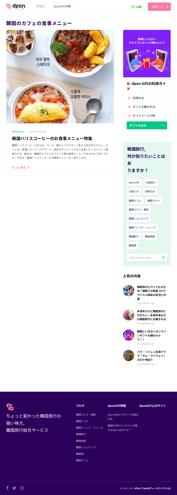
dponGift (18, 131)
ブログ (80, 405)
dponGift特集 (117, 405)
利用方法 (138, 98)
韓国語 (132, 245)
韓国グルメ (153, 200)
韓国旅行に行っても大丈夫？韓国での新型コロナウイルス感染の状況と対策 (151, 293)
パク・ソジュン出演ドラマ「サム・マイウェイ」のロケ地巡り (151, 356)
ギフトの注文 (137, 125)
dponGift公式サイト (152, 405)
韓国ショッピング (138, 218)
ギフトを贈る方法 (144, 107)
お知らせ (134, 191)
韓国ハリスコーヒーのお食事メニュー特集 (52, 138)
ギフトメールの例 (144, 115)
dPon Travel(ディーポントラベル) (153, 488)
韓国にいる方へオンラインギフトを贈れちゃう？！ (151, 335)
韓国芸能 (150, 236)
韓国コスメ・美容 (138, 209)
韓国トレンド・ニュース (142, 227)
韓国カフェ (135, 200)
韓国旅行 (134, 236)
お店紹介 (151, 182)
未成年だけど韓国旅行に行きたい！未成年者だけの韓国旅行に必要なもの (151, 315)
